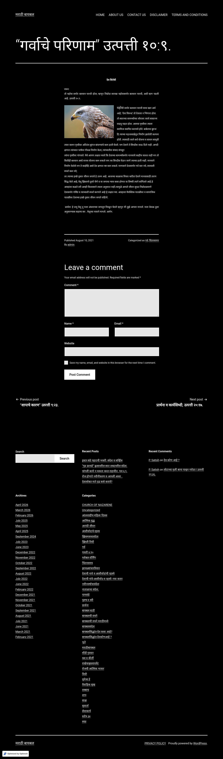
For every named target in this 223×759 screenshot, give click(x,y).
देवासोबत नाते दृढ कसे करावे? (97, 481)
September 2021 (25, 610)
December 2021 (25, 594)
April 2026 (21, 504)
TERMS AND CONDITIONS (190, 15)
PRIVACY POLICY (155, 743)
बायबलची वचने (89, 615)
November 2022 (25, 557)
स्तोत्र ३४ (86, 716)
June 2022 (21, 584)
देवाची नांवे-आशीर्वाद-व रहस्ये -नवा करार (102, 578)
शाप (84, 695)
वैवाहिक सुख (88, 684)
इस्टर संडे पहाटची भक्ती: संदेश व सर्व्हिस (102, 460)
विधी (84, 674)
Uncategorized (91, 510)
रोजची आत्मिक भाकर (93, 668)
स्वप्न (84, 721)
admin (71, 244)
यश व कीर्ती (88, 658)
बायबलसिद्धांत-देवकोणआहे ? (97, 637)
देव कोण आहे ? (171, 460)
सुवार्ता (85, 705)
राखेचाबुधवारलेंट (90, 663)
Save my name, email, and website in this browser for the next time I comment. (113, 362)
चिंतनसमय (154, 240)
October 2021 (23, 605)
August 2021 (23, 615)
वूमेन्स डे (86, 679)
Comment (71, 285)
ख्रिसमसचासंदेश (90, 536)
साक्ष (84, 700)
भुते (84, 642)
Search (19, 451)
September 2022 (25, 568)
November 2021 (25, 600)
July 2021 (21, 621)
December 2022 (25, 552)
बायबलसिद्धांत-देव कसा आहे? (97, 631)
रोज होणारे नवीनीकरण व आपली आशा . (102, 476)
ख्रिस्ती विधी (88, 541)
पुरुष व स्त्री (87, 600)
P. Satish (154, 460)
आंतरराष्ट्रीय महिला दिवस (94, 515)
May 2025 (21, 525)
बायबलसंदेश (88, 626)
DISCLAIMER (159, 15)
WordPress (200, 743)
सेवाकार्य (86, 711)
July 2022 (21, 578)
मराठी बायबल (24, 14)
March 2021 (22, 631)
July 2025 (21, 520)
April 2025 (21, 531)
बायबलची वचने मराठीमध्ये (95, 621)
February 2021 (24, 637)
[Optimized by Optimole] (15, 754)
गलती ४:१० (87, 552)
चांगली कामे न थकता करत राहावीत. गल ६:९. (104, 471)
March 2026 (22, 510)
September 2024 (25, 536)
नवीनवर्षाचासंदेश (90, 584)
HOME (100, 15)
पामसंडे (86, 594)
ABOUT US (116, 15)
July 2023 (21, 541)
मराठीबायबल (88, 647)
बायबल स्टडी (88, 610)
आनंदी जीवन (88, 525)
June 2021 (21, 626)
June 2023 (21, 547)
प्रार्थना (85, 605)
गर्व (146, 240)
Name (69, 323)
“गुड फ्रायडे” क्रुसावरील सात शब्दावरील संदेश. (104, 465)
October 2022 (23, 563)
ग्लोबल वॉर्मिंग (89, 557)
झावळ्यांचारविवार (91, 568)
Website (69, 343)
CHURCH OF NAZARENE (97, 504)
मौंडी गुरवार (88, 652)
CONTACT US (136, 15)
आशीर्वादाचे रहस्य (91, 531)
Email (118, 323)
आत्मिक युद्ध (88, 520)
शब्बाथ (85, 689)
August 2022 (23, 573)
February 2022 (24, 589)
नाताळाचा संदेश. (90, 589)
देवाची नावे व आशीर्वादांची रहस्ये (98, 573)
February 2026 (24, 515)
